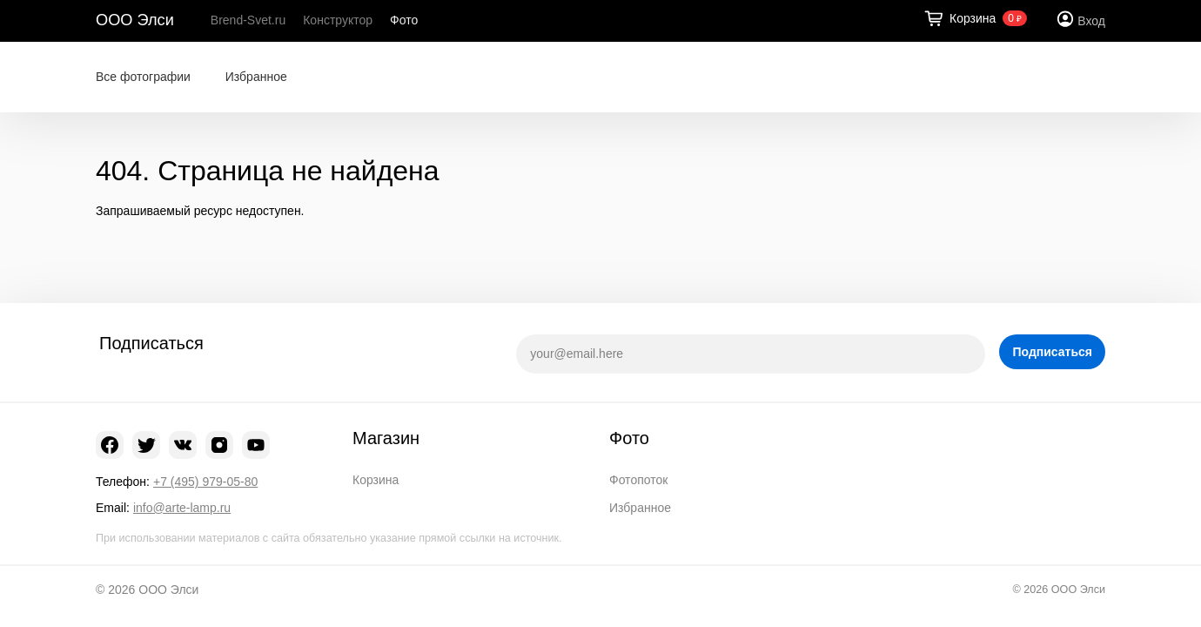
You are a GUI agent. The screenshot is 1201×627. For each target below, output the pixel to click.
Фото (404, 20)
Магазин (385, 438)
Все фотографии (143, 77)
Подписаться (1052, 352)
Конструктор (337, 20)
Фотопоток (638, 480)
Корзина (375, 480)
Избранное (256, 77)
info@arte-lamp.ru (182, 508)
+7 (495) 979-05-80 (205, 482)
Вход (1091, 21)
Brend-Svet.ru (248, 20)
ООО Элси (135, 20)
